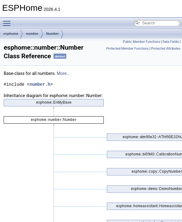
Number (52, 33)
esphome (10, 33)
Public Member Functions (141, 42)
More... (63, 73)
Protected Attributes (165, 49)
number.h (40, 84)
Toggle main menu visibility (8, 21)
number (32, 33)
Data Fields (171, 42)
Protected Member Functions (127, 49)
